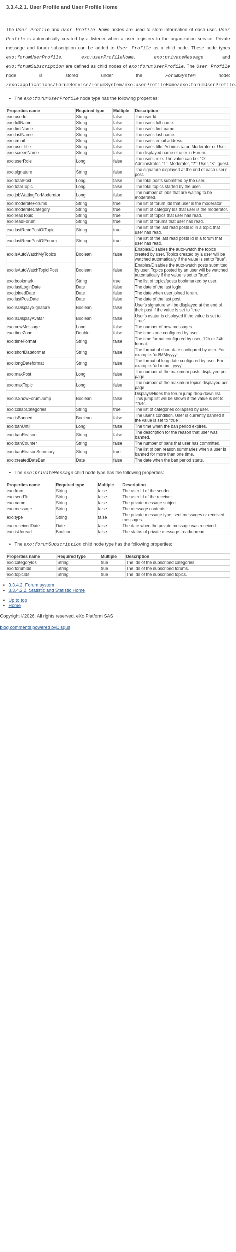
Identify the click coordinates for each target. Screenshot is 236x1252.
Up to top (17, 596)
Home (14, 601)
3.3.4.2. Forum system (31, 581)
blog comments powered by (35, 623)
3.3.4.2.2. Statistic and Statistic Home (46, 586)
